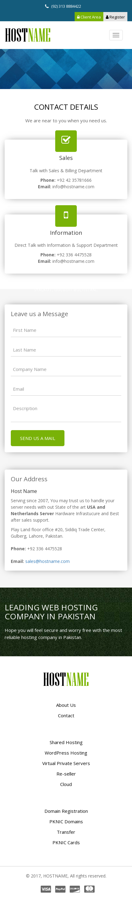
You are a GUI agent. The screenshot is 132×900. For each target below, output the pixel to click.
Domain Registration (66, 811)
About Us (66, 705)
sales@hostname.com (47, 561)
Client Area (89, 17)
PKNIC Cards (66, 842)
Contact (66, 715)
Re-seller (66, 774)
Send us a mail (37, 438)
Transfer (66, 832)
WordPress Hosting (66, 753)
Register (115, 17)
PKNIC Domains (66, 821)
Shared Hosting (66, 742)
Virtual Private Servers (66, 763)
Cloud (66, 784)
